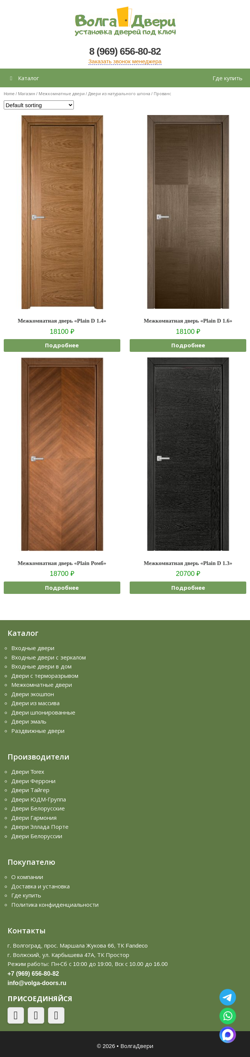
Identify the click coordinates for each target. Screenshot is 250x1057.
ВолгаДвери (136, 1046)
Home (9, 93)
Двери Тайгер (30, 790)
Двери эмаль (28, 721)
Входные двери (32, 648)
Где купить (228, 78)
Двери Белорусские (38, 808)
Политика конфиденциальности (55, 904)
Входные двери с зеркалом (48, 657)
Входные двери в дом (41, 666)
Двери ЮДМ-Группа (38, 799)
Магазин (26, 93)
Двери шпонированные (43, 712)
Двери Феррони (33, 781)
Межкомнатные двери (62, 93)
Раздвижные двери (37, 730)
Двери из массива (35, 703)
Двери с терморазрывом (44, 675)
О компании (27, 877)
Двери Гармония (34, 817)
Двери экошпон (32, 694)
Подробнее (62, 345)
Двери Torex (27, 771)
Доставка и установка (40, 886)
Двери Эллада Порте (40, 826)
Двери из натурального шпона (119, 93)
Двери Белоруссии (36, 836)
